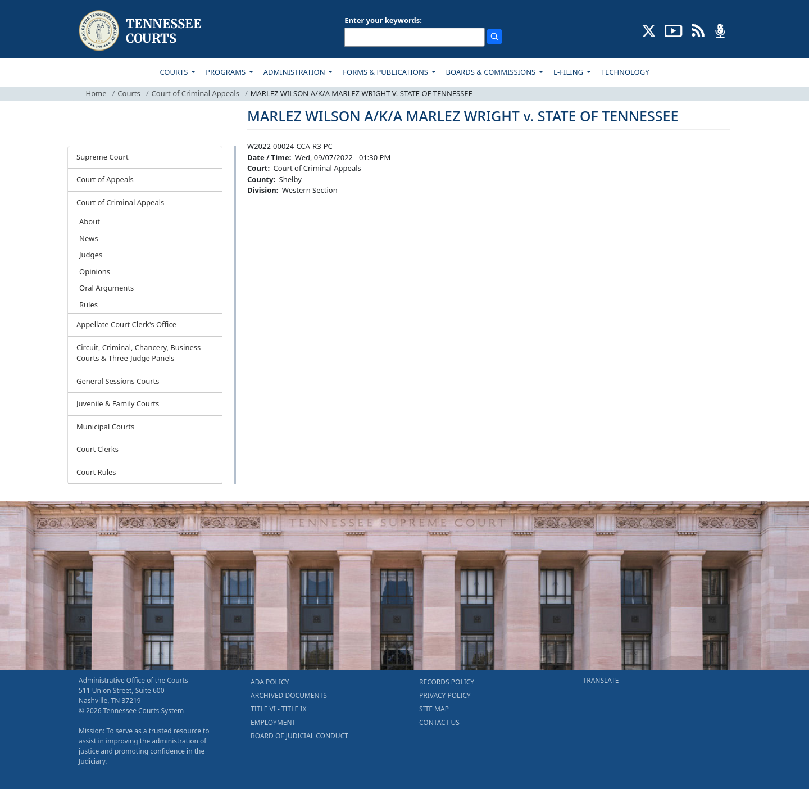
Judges (90, 255)
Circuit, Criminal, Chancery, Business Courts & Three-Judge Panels (138, 353)
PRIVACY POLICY (445, 695)
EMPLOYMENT (273, 722)
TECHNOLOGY (625, 72)
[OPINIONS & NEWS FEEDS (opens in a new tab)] (698, 30)
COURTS (174, 72)
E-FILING (569, 72)
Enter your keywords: (383, 20)
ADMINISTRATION (295, 72)
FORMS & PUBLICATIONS (386, 72)
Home (96, 93)
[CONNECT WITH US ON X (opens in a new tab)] (649, 30)
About (89, 221)
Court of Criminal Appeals (195, 93)
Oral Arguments (106, 288)
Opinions (94, 271)
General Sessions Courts (118, 381)
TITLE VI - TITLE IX (278, 709)
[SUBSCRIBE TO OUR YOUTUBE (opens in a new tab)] (674, 30)
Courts (128, 93)
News (88, 238)
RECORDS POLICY (446, 682)
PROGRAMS (226, 72)
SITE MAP (434, 709)
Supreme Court (102, 157)
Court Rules (96, 472)
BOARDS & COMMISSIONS (492, 72)
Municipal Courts (105, 426)
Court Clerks (97, 449)
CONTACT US (439, 722)
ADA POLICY (270, 682)
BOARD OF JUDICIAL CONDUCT (299, 736)
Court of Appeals (105, 179)
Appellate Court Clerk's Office (126, 324)
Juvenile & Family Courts (117, 403)
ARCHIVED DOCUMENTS (289, 695)
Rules (88, 305)
